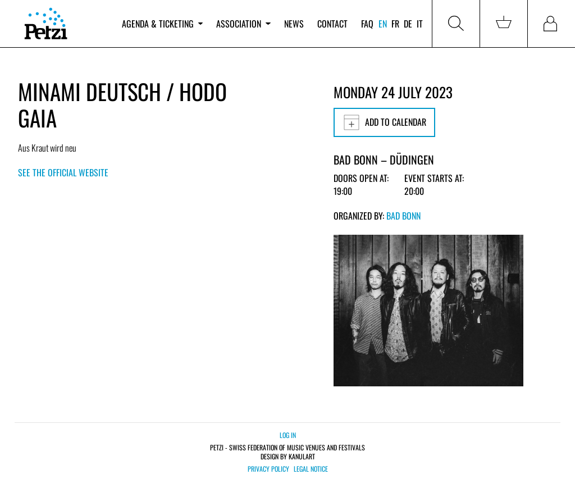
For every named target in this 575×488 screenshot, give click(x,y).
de (408, 23)
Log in (288, 435)
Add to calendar (384, 122)
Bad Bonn (403, 215)
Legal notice (311, 468)
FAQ (367, 23)
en (382, 23)
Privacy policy (268, 468)
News (294, 23)
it (420, 23)
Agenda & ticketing (162, 23)
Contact (332, 23)
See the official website (63, 172)
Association (243, 23)
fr (395, 23)
